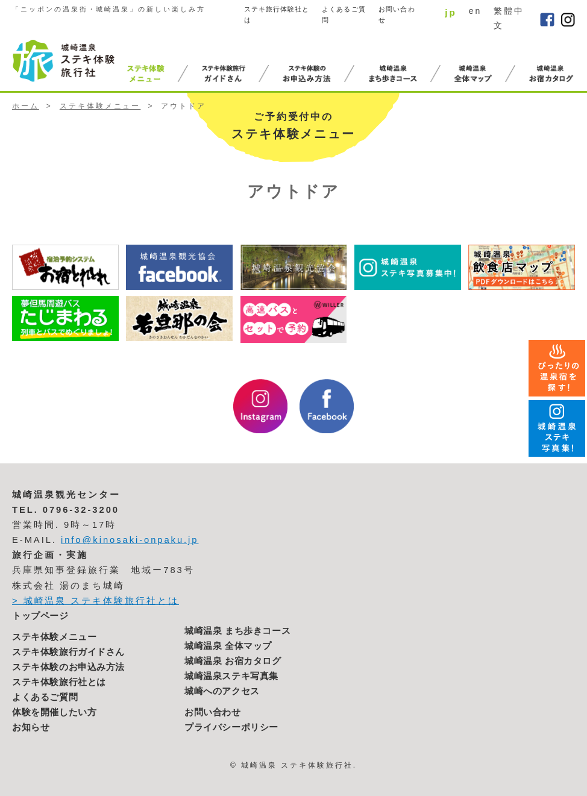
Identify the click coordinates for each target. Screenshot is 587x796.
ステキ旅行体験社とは (277, 14)
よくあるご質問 (344, 14)
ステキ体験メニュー (100, 106)
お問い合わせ (396, 14)
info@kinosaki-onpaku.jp (130, 540)
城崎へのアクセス (222, 691)
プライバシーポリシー (231, 727)
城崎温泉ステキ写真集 (231, 676)
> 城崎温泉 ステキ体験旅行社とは (95, 601)
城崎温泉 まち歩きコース (237, 631)
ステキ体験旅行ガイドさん (68, 652)
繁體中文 (509, 18)
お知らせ (30, 727)
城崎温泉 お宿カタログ (232, 661)
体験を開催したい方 (54, 712)
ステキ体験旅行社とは (59, 682)
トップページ (40, 616)
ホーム (25, 106)
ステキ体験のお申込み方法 (68, 667)
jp (451, 12)
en (475, 11)
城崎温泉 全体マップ (228, 646)
